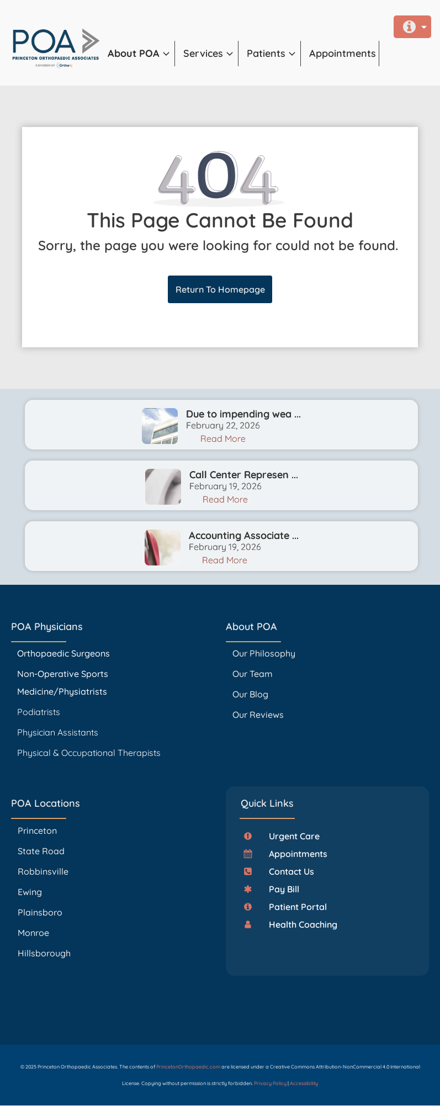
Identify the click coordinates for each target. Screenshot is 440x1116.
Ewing (30, 891)
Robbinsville (43, 871)
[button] (141, 53)
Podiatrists (38, 711)
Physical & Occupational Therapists (89, 752)
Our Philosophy (263, 653)
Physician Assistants (58, 732)
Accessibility (304, 1083)
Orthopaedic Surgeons (63, 653)
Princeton (37, 830)
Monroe (33, 932)
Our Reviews (258, 714)
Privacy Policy (270, 1083)
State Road (41, 850)
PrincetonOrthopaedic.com (188, 1067)
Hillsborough (44, 953)
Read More (223, 438)
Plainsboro (41, 912)
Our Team (252, 673)
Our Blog (250, 694)
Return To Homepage (220, 289)
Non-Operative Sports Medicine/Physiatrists (62, 682)
